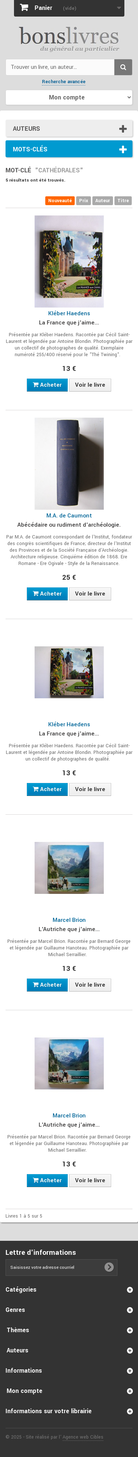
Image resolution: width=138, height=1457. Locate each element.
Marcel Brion (69, 920)
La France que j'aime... (69, 323)
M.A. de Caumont (69, 516)
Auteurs (26, 128)
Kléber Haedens (69, 313)
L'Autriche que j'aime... (69, 929)
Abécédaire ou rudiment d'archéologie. (69, 525)
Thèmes (18, 1330)
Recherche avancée (63, 81)
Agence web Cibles (83, 1437)
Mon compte (24, 1391)
